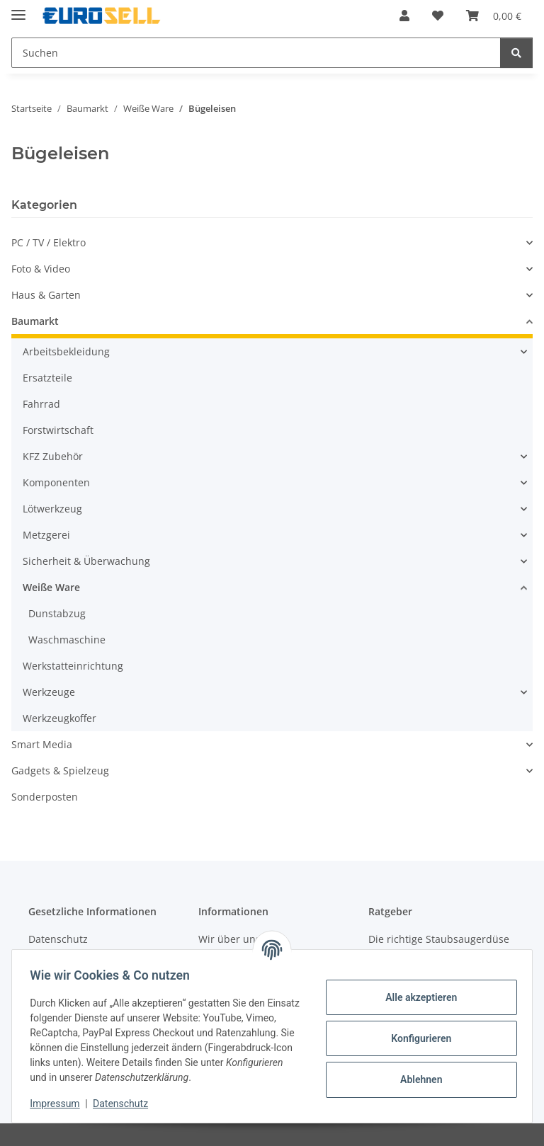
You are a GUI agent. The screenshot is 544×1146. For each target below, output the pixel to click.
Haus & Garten (46, 295)
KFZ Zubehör (53, 456)
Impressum (59, 1103)
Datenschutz (125, 1103)
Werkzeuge (49, 692)
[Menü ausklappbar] (18, 9)
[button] (404, 15)
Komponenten (56, 482)
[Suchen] (516, 53)
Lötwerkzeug (52, 508)
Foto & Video (40, 268)
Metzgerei (46, 535)
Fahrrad (41, 404)
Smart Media (41, 744)
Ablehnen (416, 1079)
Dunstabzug (57, 613)
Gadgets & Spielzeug (60, 770)
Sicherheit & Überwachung (86, 561)
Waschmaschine (67, 639)
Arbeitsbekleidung (66, 351)
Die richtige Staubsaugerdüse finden (438, 946)
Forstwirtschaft (58, 430)
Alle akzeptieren (416, 997)
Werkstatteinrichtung (73, 665)
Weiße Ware (51, 587)
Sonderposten (44, 796)
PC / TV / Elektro (48, 242)
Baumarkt (35, 321)
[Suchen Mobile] (256, 53)
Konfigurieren (416, 1038)
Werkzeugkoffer (59, 718)
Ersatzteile (47, 377)
